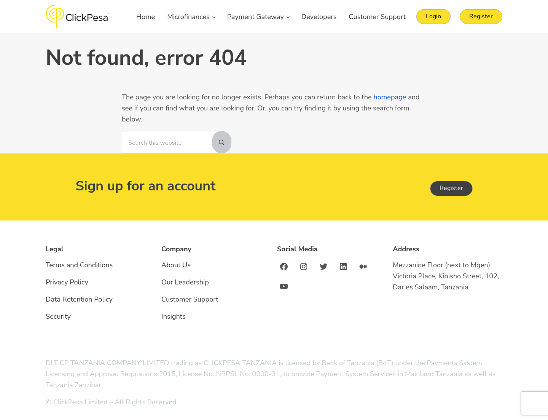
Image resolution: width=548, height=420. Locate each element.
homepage (389, 97)
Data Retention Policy (79, 299)
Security (58, 316)
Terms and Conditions (79, 265)
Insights (173, 316)
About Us (176, 265)
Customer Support (189, 299)
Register (451, 188)
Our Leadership (185, 282)
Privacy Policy (67, 282)
